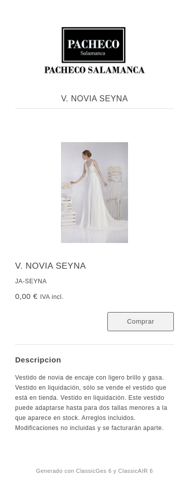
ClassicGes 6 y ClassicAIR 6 (114, 471)
